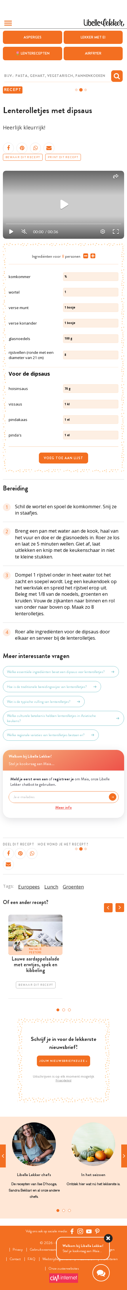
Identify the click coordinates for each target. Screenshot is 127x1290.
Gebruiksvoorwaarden (45, 1250)
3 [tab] (69, 1009)
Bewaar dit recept (22, 157)
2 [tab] (63, 1009)
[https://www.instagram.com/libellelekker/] (80, 1231)
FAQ (31, 1259)
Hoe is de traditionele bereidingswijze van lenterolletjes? (52, 686)
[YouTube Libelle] (89, 1231)
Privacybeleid (63, 1080)
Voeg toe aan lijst (63, 458)
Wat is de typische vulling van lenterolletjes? (44, 701)
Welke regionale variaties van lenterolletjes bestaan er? (51, 735)
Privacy (18, 1250)
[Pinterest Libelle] (97, 1231)
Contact (15, 1259)
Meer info (63, 807)
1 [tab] (57, 1009)
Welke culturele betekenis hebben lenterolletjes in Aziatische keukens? (63, 718)
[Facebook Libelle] (72, 1231)
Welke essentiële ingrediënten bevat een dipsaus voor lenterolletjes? (61, 671)
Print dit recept (63, 157)
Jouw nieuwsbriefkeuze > (63, 1061)
